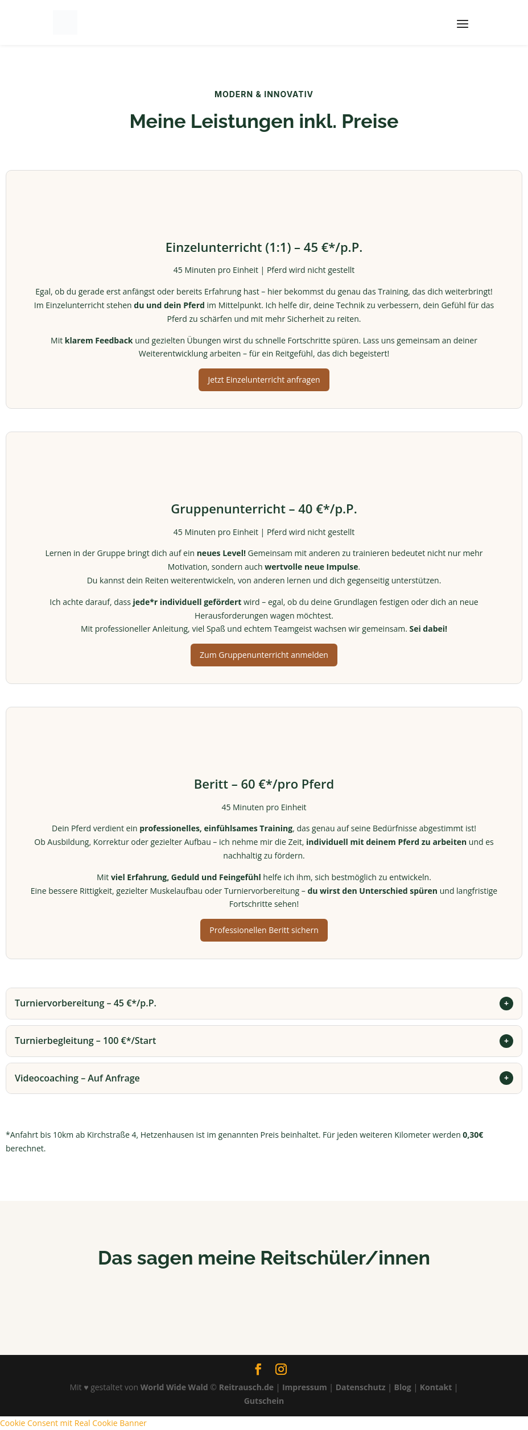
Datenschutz (361, 1387)
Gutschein (264, 1400)
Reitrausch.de (246, 1387)
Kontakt (436, 1387)
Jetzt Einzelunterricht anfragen (264, 379)
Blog (402, 1387)
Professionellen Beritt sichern (263, 930)
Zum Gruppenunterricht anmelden (264, 654)
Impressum (304, 1387)
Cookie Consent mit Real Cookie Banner (73, 1422)
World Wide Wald (174, 1387)
